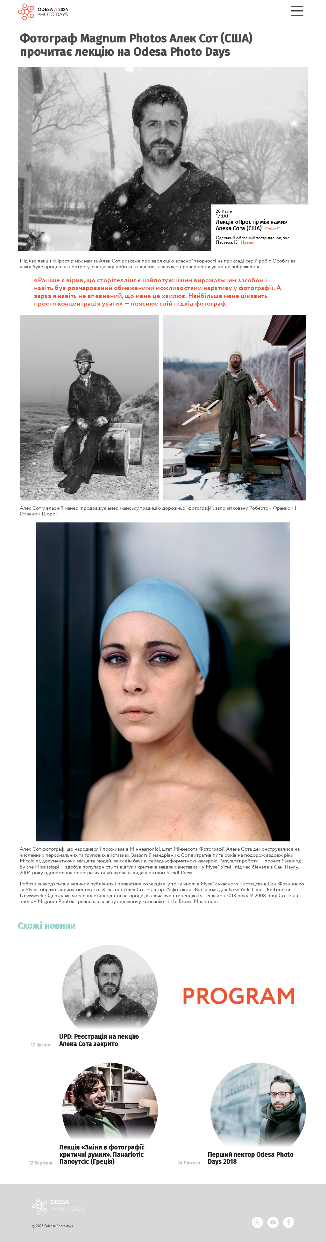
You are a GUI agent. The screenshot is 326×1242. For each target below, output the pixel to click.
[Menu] (297, 12)
